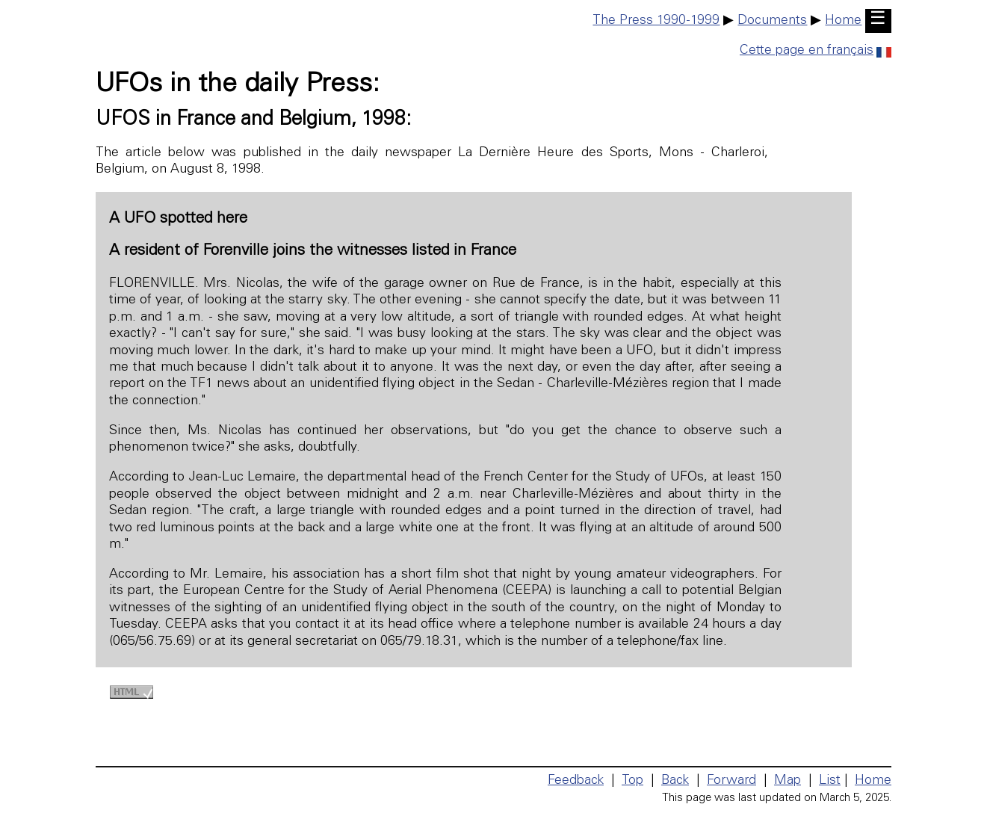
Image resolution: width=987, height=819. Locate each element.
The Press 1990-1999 (656, 21)
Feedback (576, 781)
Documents (772, 21)
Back (675, 781)
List (830, 781)
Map (787, 781)
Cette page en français (815, 51)
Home (843, 21)
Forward (731, 781)
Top (632, 781)
